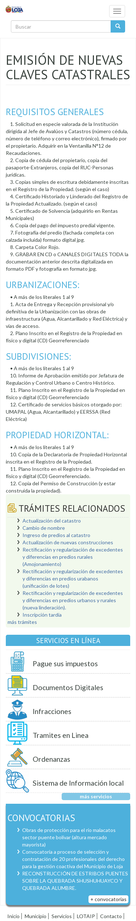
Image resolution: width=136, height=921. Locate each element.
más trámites (22, 622)
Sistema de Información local (78, 783)
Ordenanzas (51, 759)
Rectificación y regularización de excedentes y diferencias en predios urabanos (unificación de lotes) (72, 578)
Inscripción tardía (42, 615)
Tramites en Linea (60, 735)
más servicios (96, 796)
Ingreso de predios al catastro (56, 535)
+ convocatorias (108, 899)
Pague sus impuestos (65, 663)
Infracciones (52, 711)
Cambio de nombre (43, 528)
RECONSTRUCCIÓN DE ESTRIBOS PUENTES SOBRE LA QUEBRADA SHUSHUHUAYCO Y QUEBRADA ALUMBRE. (75, 880)
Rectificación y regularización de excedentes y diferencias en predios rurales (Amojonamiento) (72, 556)
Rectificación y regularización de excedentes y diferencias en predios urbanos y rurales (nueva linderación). (72, 600)
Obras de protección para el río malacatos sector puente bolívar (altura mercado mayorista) (69, 837)
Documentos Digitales (68, 687)
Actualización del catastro (51, 520)
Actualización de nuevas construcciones (67, 542)
